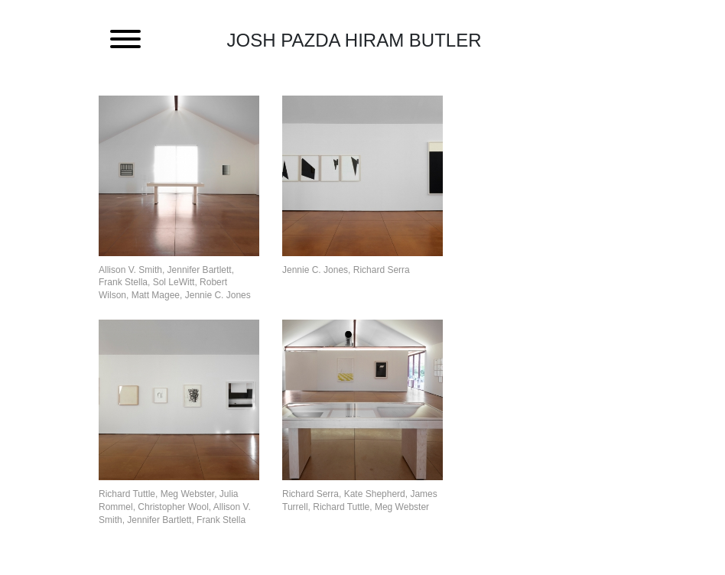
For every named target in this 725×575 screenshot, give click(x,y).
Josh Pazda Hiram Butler (354, 40)
